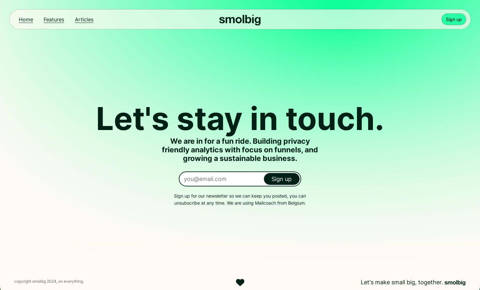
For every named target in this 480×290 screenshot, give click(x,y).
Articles (84, 19)
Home (26, 19)
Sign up (454, 19)
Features (54, 19)
